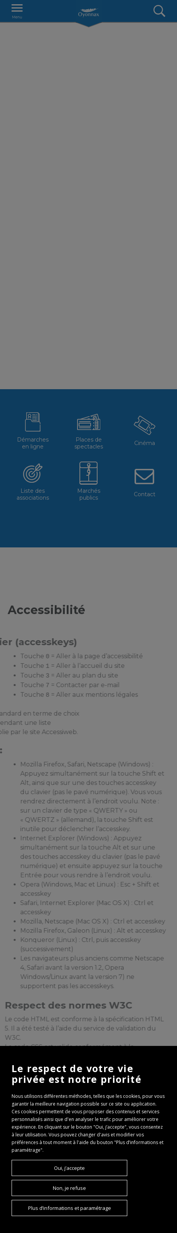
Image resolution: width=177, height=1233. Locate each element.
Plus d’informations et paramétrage (69, 1208)
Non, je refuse (69, 1187)
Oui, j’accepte (69, 1167)
